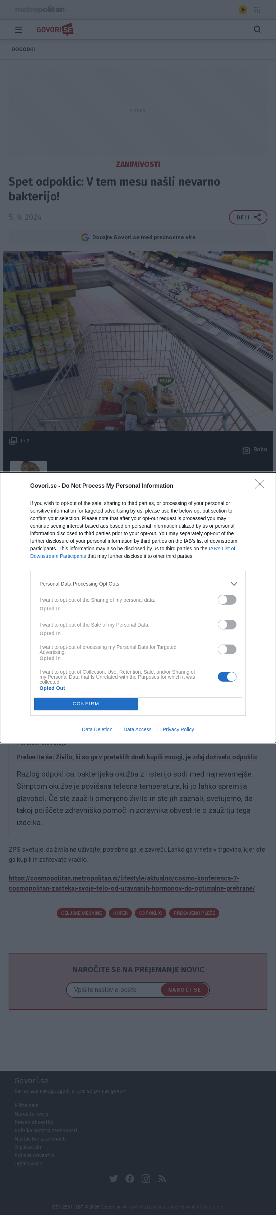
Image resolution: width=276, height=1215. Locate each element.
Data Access (138, 729)
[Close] (262, 486)
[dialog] (138, 607)
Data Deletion (97, 729)
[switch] (227, 600)
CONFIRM (86, 703)
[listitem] (138, 584)
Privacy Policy (178, 729)
